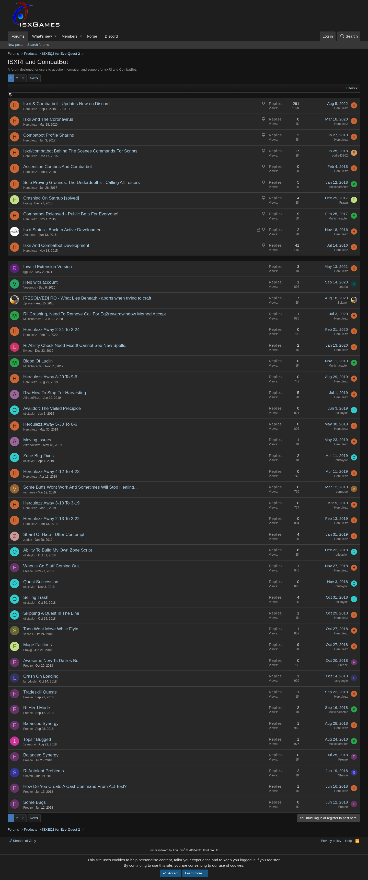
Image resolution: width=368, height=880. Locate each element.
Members (70, 36)
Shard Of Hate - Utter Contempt (53, 534)
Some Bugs (34, 802)
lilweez (27, 351)
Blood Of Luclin (38, 361)
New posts (15, 45)
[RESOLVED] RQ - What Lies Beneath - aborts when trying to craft (87, 298)
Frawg (27, 203)
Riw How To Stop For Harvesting (54, 392)
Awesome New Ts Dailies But (51, 660)
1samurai (29, 744)
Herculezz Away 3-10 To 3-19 (51, 503)
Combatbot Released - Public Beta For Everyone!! (71, 214)
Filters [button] (350, 88)
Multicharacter (338, 187)
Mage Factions (37, 644)
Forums (18, 36)
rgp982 (28, 272)
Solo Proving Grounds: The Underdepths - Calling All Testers (81, 182)
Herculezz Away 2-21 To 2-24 (51, 329)
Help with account (40, 282)
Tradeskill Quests (40, 692)
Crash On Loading (41, 676)
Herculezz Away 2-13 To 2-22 (51, 518)
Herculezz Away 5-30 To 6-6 (50, 424)
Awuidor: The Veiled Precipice (52, 408)
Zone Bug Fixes (38, 455)
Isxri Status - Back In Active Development (63, 229)
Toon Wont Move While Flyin (50, 628)
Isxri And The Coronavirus (48, 119)
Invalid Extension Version (47, 266)
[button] (55, 36)
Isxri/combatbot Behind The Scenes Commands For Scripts (80, 151)
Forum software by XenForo (184, 850)
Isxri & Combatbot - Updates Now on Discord (66, 103)
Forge (92, 36)
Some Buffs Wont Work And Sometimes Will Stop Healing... (80, 487)
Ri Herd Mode (36, 707)
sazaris (28, 634)
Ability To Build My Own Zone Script (57, 550)
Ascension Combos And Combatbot (57, 166)
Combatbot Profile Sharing (48, 135)
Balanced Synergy (41, 723)
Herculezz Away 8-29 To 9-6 (50, 377)
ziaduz (27, 540)
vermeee (29, 492)
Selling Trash (35, 597)
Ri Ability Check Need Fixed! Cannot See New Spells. (74, 345)
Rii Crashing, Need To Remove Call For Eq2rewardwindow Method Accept (94, 314)
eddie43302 (340, 155)
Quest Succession (40, 581)
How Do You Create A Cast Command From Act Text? (74, 786)
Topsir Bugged (37, 739)
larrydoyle (30, 681)
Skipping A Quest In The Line (51, 613)
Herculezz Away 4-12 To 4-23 (51, 471)
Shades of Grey (22, 841)
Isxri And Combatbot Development (56, 245)
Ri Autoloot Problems (43, 770)
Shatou (28, 776)
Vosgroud (29, 287)
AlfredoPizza (31, 398)
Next (33, 78)
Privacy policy (331, 841)
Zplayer (28, 303)
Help (348, 841)
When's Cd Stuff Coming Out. (51, 566)
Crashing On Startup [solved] (51, 198)
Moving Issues (37, 439)
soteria (343, 287)
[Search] (348, 36)
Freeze (28, 571)
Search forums (38, 45)
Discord (111, 36)
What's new (42, 36)
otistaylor (29, 413)
